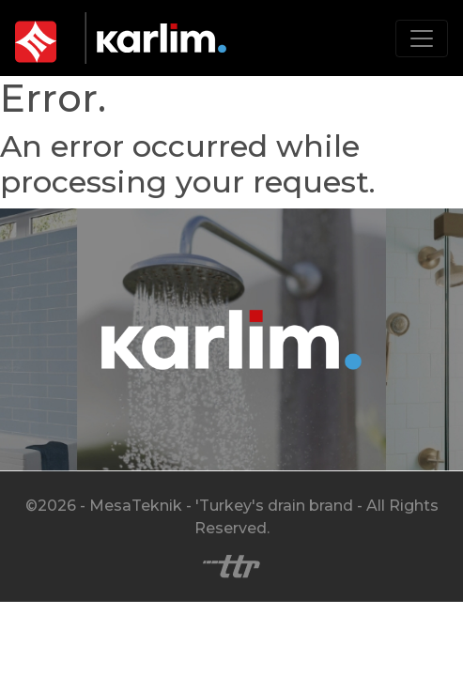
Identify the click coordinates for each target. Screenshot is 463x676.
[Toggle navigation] (421, 38)
